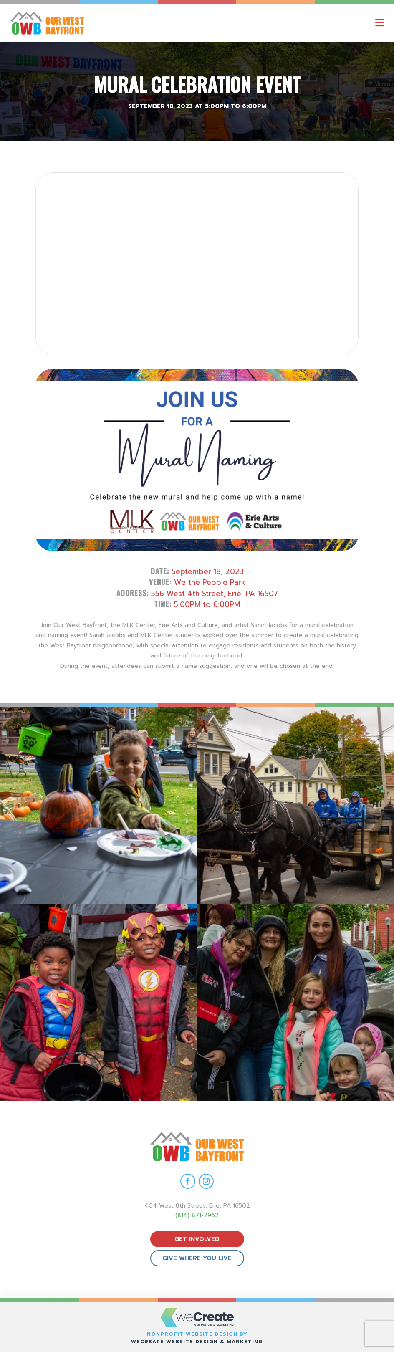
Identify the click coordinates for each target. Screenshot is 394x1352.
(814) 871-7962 (197, 1215)
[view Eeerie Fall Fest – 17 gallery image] (295, 805)
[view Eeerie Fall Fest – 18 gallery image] (98, 805)
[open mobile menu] (379, 23)
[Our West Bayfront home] (83, 23)
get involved (197, 1239)
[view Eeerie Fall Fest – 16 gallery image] (98, 1002)
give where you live (197, 1258)
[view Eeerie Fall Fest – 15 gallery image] (295, 1002)
